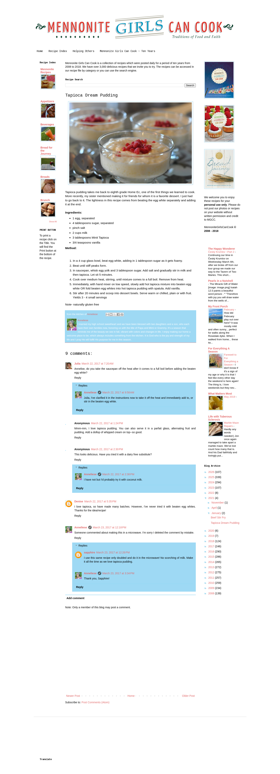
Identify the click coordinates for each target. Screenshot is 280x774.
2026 (211, 471)
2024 (211, 482)
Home (40, 51)
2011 (211, 577)
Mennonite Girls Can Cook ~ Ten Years (127, 51)
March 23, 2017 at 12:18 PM (109, 527)
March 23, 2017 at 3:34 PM (118, 573)
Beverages (47, 124)
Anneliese (90, 392)
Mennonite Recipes (47, 71)
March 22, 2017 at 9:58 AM (118, 392)
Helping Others (83, 51)
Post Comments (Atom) (95, 702)
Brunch (45, 200)
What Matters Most (220, 393)
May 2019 (230, 396)
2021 (211, 497)
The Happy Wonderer (221, 248)
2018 (211, 541)
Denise (78, 501)
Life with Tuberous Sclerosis (220, 418)
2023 (211, 487)
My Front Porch (218, 306)
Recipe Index (58, 51)
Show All (53, 221)
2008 (211, 593)
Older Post (188, 695)
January (216, 513)
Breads (45, 176)
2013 (211, 567)
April (214, 507)
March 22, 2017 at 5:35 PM (100, 501)
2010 (211, 582)
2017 (211, 546)
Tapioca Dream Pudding (225, 522)
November (217, 502)
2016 (211, 551)
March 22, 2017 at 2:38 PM (118, 474)
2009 (211, 588)
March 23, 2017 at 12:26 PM (113, 552)
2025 (211, 477)
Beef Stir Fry (218, 517)
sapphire (89, 552)
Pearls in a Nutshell (220, 280)
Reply (77, 377)
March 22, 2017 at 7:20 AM (97, 363)
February (229, 309)
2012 (211, 572)
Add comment (75, 598)
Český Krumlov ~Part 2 (221, 251)
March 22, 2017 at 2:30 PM (107, 449)
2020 (211, 530)
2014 (211, 562)
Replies (82, 385)
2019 (211, 535)
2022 (211, 492)
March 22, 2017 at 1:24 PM (107, 423)
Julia (77, 363)
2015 (211, 556)
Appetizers (47, 101)
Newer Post (73, 695)
